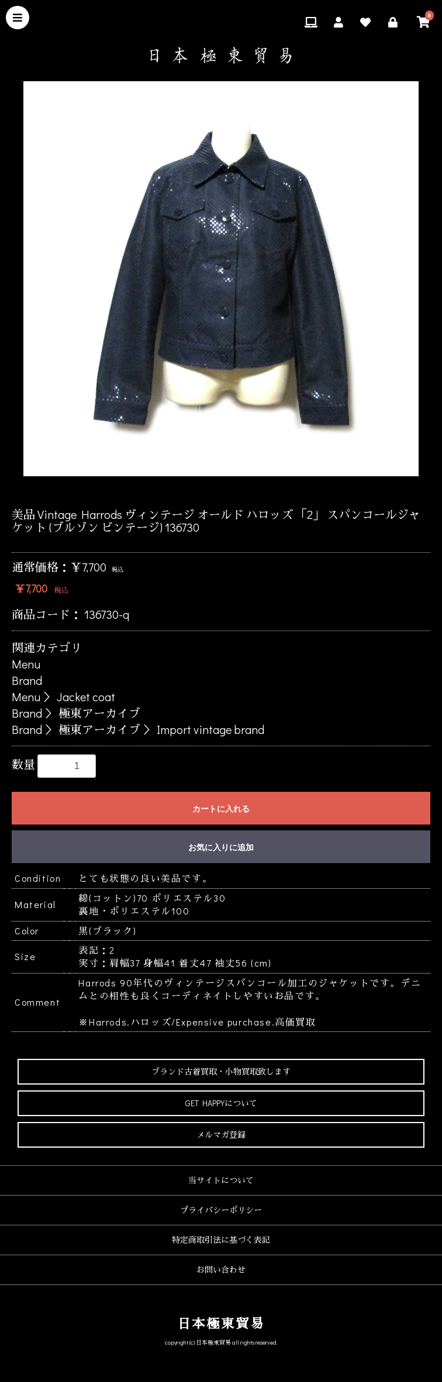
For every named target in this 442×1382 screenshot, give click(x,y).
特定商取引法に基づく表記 (221, 1239)
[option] (221, 278)
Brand (27, 680)
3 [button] (212, 491)
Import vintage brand (210, 729)
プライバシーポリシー (221, 1209)
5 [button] (247, 491)
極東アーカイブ (99, 713)
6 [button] (265, 491)
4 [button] (230, 491)
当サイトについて (221, 1180)
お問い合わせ (221, 1269)
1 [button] (177, 491)
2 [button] (195, 491)
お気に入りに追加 (221, 847)
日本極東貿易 (221, 1323)
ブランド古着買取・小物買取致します (221, 1071)
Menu (26, 663)
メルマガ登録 (221, 1134)
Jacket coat (86, 696)
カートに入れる (221, 808)
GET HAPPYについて (221, 1103)
